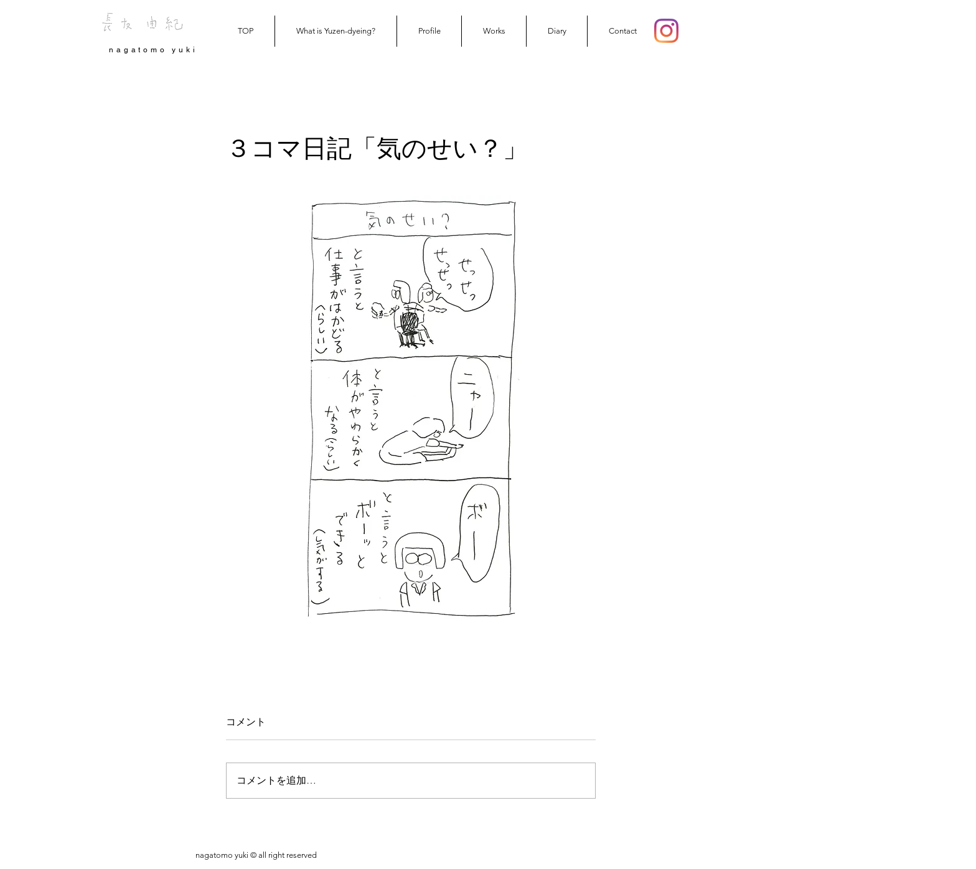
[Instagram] (666, 31)
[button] (494, 31)
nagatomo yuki (153, 49)
